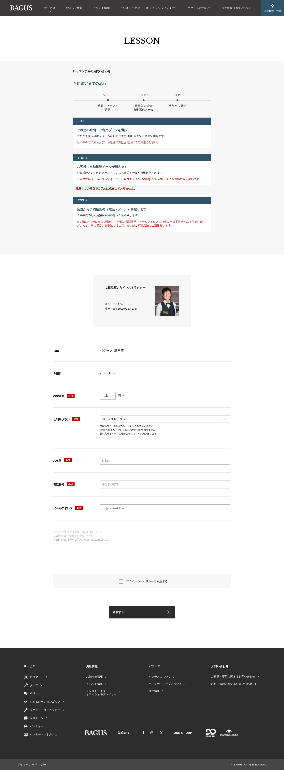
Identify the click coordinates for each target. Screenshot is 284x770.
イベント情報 (101, 7)
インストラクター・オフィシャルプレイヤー (149, 7)
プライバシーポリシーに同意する (147, 581)
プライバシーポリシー (29, 764)
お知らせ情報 (74, 7)
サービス (50, 7)
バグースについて (199, 7)
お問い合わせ (243, 8)
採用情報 (227, 8)
